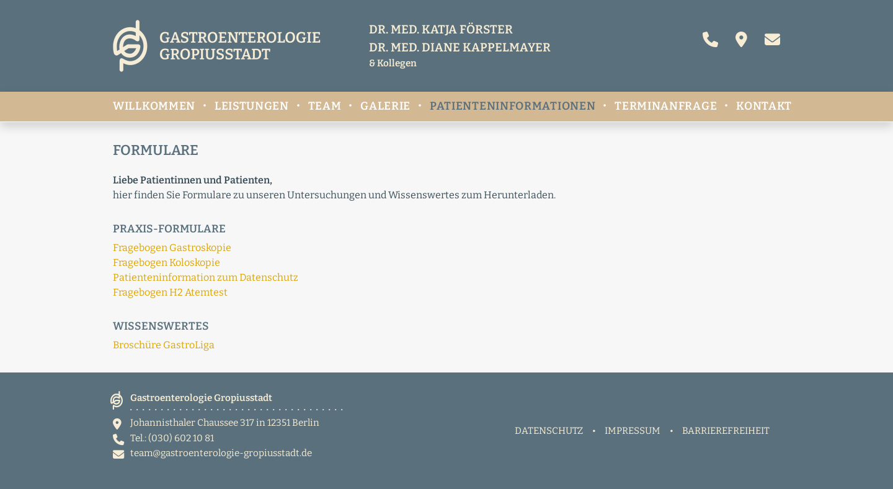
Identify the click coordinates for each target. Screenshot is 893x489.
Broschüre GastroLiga (164, 345)
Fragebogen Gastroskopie (172, 247)
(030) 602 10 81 (181, 438)
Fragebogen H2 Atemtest (170, 292)
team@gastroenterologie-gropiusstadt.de (221, 453)
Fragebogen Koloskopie (166, 262)
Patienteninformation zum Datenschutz (205, 277)
